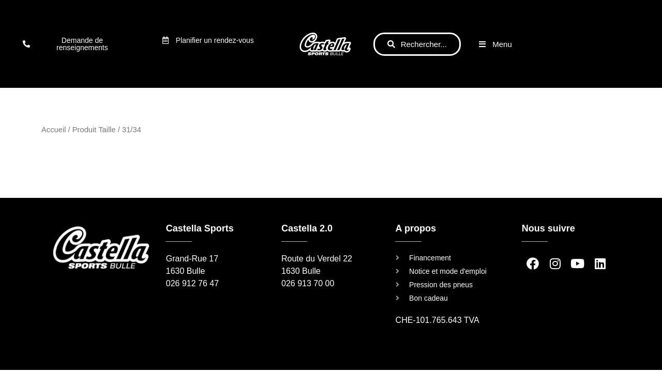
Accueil (53, 130)
